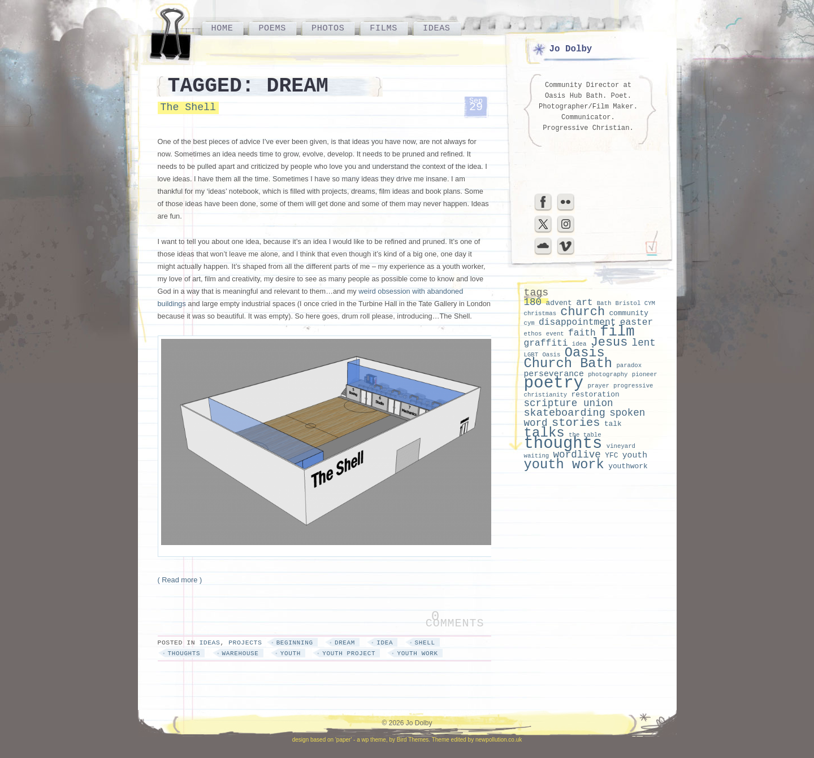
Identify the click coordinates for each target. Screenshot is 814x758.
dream (345, 642)
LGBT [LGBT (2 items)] (531, 354)
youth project (348, 653)
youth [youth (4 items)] (634, 455)
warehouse (240, 653)
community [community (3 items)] (628, 313)
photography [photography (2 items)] (607, 374)
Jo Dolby (570, 49)
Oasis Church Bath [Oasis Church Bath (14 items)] (568, 358)
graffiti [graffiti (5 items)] (546, 343)
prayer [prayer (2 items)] (598, 385)
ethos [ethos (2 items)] (533, 333)
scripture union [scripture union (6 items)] (568, 403)
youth (290, 653)
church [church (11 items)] (582, 312)
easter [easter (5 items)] (636, 322)
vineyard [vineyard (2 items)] (621, 446)
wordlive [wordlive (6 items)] (577, 454)
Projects (245, 642)
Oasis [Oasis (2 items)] (551, 354)
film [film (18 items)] (617, 332)
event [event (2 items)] (555, 333)
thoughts (184, 653)
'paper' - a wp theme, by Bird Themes (381, 740)
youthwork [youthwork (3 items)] (628, 466)
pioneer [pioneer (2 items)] (644, 374)
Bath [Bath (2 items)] (604, 303)
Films (383, 28)
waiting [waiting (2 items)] (536, 455)
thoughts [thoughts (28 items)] (563, 443)
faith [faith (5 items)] (582, 333)
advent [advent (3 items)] (558, 303)
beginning (294, 642)
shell (425, 642)
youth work (417, 653)
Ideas (437, 28)
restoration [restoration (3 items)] (595, 394)
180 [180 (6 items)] (533, 302)
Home (222, 28)
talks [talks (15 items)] (544, 433)
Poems (272, 28)
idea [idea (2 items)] (579, 344)
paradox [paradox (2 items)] (629, 365)
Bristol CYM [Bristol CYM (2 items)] (635, 303)
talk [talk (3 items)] (613, 424)
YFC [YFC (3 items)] (611, 455)
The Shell (188, 107)
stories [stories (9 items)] (576, 422)
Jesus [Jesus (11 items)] (609, 343)
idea (384, 642)
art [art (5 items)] (584, 302)
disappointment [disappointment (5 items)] (577, 322)
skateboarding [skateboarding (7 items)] (564, 413)
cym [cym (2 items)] (529, 323)
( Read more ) (180, 580)
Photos (327, 28)
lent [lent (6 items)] (644, 342)
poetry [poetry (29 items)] (554, 383)
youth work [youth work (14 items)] (564, 464)
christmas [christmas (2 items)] (540, 313)
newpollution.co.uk (498, 740)
